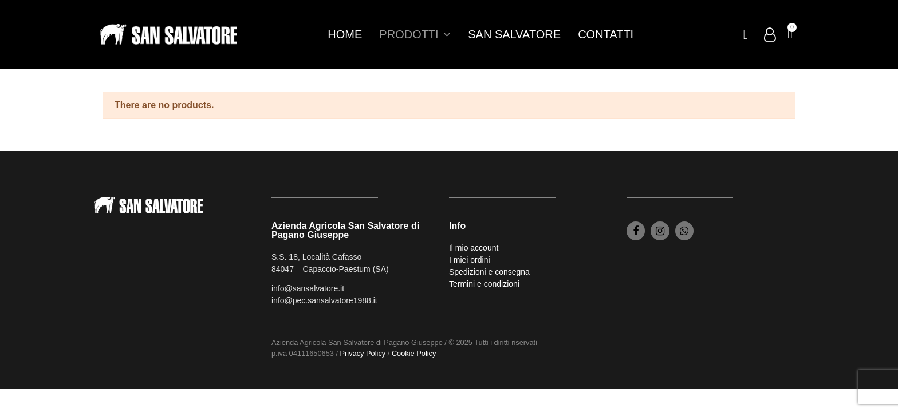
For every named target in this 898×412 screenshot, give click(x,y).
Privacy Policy (363, 353)
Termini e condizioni (484, 283)
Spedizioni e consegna (489, 271)
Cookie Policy (414, 353)
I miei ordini (469, 259)
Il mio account (473, 247)
